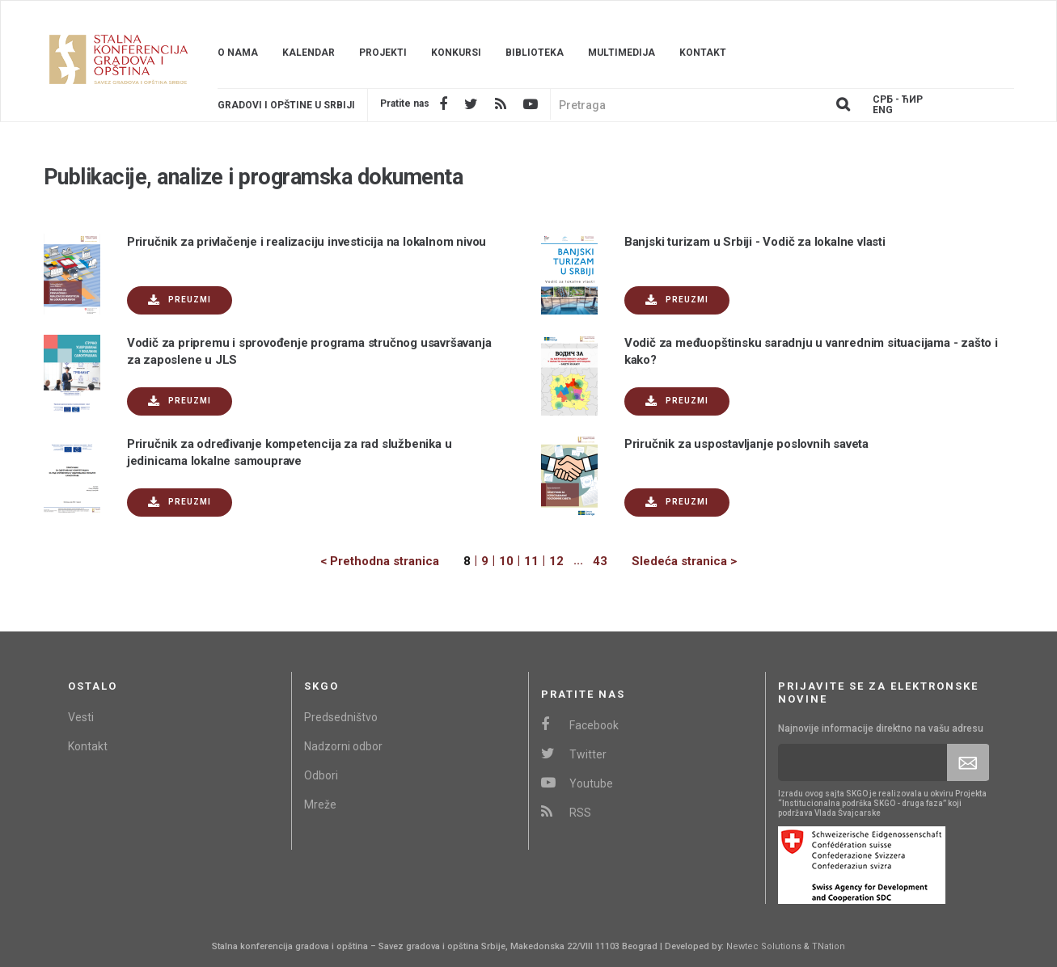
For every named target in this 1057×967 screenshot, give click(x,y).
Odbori (321, 775)
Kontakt (702, 52)
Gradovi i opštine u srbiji (286, 105)
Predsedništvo (341, 717)
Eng (883, 110)
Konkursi (456, 52)
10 (506, 561)
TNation (828, 946)
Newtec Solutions (763, 946)
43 (600, 561)
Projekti (383, 52)
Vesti (81, 717)
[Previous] (391, 561)
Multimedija (621, 52)
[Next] (672, 561)
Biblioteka (534, 52)
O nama (238, 52)
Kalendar (308, 52)
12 (556, 561)
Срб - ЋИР (898, 100)
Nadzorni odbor (343, 746)
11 (531, 561)
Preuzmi (179, 300)
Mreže (320, 804)
